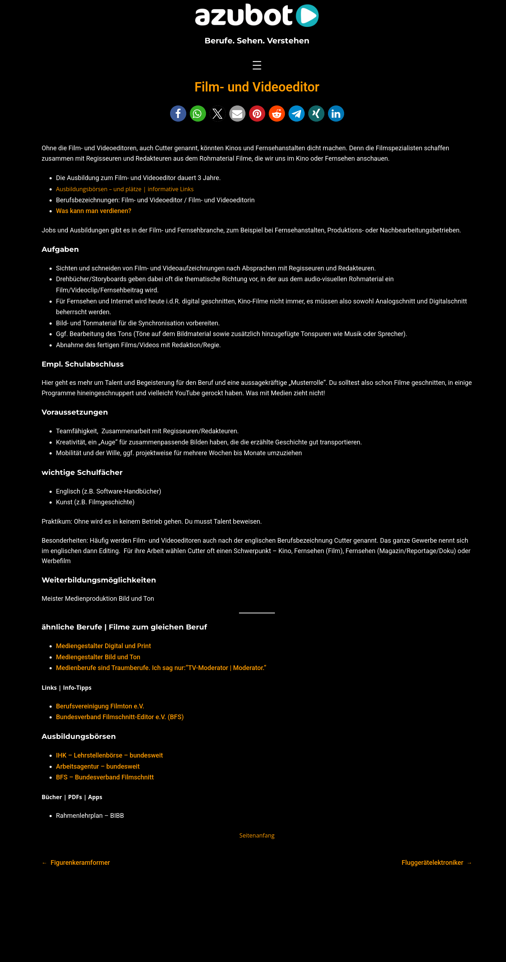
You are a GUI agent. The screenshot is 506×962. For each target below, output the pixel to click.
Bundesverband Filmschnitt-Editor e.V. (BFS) (120, 717)
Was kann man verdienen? (93, 210)
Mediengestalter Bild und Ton (98, 657)
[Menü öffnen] (257, 65)
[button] (178, 113)
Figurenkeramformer (80, 862)
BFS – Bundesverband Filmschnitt (105, 777)
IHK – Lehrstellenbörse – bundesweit (109, 755)
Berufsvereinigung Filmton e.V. (100, 706)
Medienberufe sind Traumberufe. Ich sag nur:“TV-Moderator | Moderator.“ (161, 667)
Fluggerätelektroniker (432, 862)
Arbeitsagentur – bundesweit (98, 766)
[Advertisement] (253, 917)
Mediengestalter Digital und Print (103, 646)
